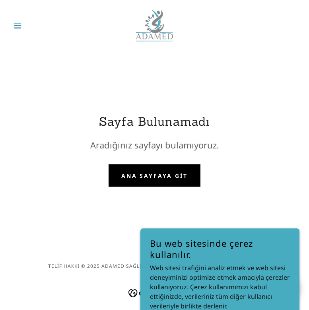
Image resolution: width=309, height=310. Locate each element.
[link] (154, 25)
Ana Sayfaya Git (154, 175)
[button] (31, 25)
